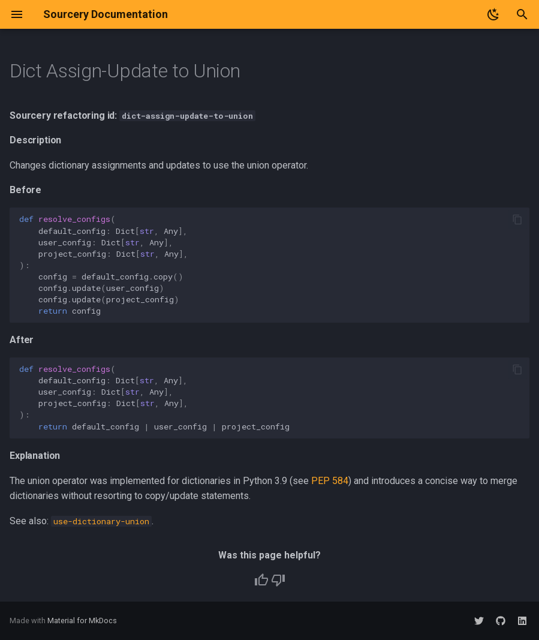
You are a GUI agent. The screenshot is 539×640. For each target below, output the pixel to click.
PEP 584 (329, 480)
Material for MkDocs (82, 620)
